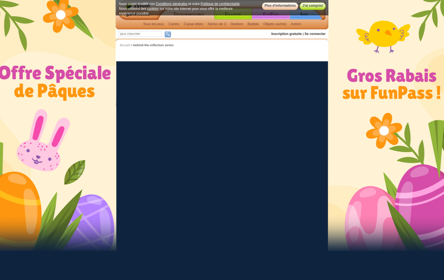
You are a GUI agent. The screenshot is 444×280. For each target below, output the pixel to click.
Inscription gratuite (286, 34)
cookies (153, 9)
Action (296, 24)
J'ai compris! (312, 6)
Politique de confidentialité (220, 4)
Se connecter (315, 34)
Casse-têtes (193, 24)
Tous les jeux (153, 24)
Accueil (125, 45)
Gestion (236, 24)
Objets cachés (274, 24)
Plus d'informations (280, 6)
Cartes (174, 24)
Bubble (253, 24)
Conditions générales (171, 4)
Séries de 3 (217, 24)
